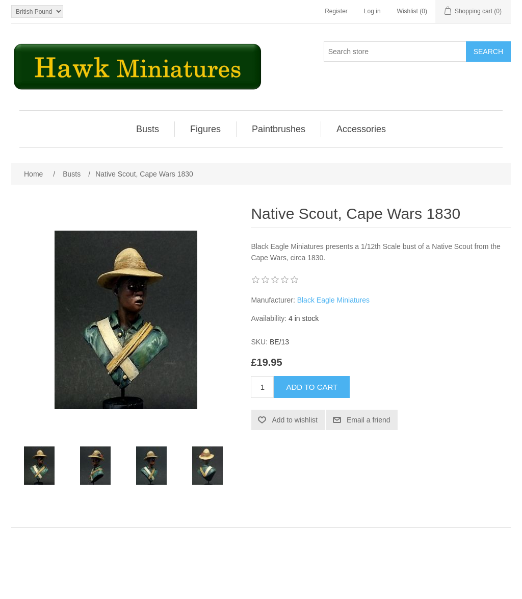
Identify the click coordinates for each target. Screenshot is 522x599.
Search (488, 51)
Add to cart (311, 387)
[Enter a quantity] (262, 387)
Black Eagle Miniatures (333, 300)
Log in (372, 11)
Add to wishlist (294, 420)
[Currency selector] (37, 11)
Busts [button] (147, 129)
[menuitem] (148, 129)
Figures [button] (205, 129)
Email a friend (368, 420)
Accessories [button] (361, 129)
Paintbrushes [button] (278, 129)
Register (336, 11)
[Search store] (395, 51)
